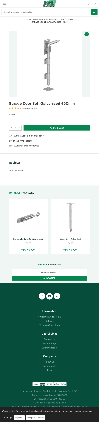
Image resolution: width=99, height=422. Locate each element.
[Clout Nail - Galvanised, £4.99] (70, 218)
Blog (49, 372)
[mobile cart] (95, 3)
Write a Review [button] (16, 170)
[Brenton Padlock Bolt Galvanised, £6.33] (28, 218)
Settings (8, 417)
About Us (49, 364)
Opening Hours (49, 349)
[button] (49, 163)
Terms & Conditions (49, 327)
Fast (16, 136)
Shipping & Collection (49, 319)
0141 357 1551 (41, 405)
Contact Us (49, 341)
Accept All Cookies (35, 417)
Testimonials (49, 368)
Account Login (49, 345)
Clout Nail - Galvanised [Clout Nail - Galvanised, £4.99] (70, 241)
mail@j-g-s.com (58, 405)
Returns (50, 323)
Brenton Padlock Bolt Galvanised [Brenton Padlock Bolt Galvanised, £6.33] (28, 241)
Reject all (19, 417)
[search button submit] (94, 12)
